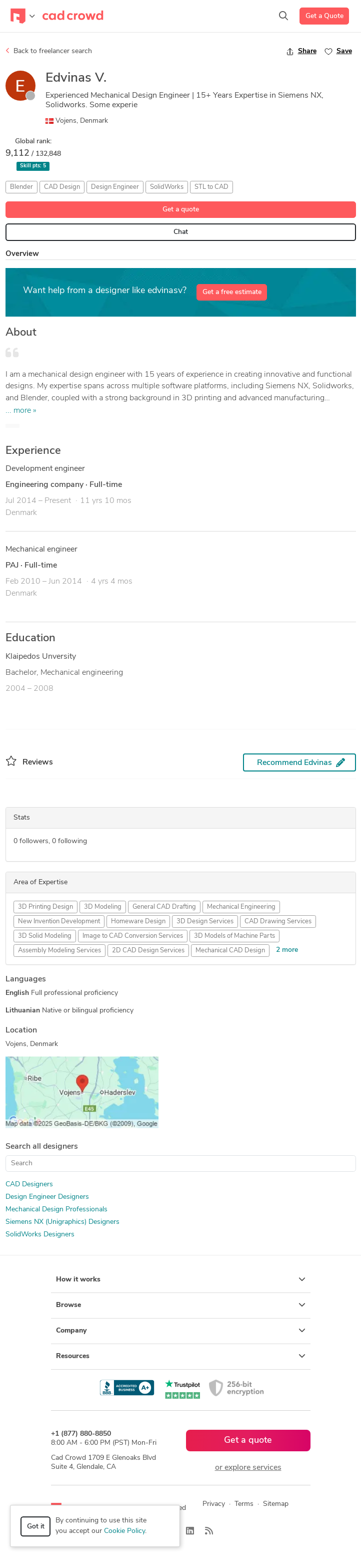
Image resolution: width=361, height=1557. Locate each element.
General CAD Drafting (164, 907)
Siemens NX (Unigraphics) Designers (63, 1222)
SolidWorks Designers (40, 1234)
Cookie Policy (124, 1531)
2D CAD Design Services (148, 950)
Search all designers (42, 1147)
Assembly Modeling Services (59, 950)
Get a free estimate (232, 292)
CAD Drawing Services (278, 921)
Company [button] (181, 1331)
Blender (21, 187)
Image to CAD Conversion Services (132, 936)
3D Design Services (205, 921)
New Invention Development (59, 921)
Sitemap (275, 1504)
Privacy (213, 1504)
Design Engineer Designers (47, 1197)
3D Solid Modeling (45, 936)
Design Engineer (115, 187)
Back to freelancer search (49, 51)
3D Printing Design (45, 907)
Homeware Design (138, 921)
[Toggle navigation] (22, 16)
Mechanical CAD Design (230, 950)
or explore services (248, 1468)
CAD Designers (29, 1184)
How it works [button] (181, 1279)
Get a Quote (325, 16)
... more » (21, 411)
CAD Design (62, 187)
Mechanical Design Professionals (57, 1209)
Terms (244, 1504)
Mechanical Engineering (241, 907)
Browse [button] (181, 1305)
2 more (287, 950)
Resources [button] (181, 1356)
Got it (35, 1526)
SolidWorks (167, 187)
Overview (22, 254)
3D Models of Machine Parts (234, 936)
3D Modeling (103, 907)
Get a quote (180, 209)
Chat (181, 232)
